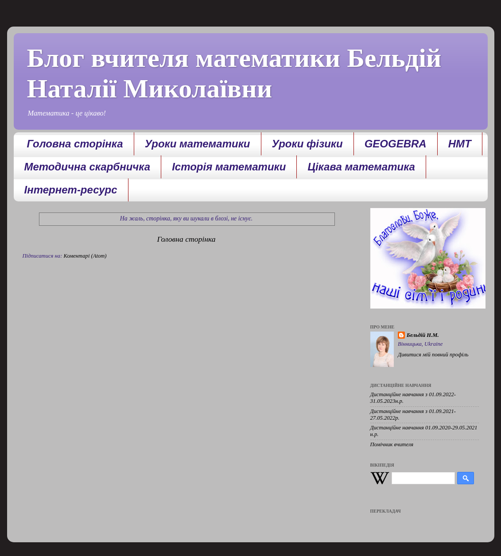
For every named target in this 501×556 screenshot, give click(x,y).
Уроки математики (197, 144)
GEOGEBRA (396, 144)
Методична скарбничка (87, 167)
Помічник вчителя (392, 444)
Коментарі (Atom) (85, 256)
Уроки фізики (307, 144)
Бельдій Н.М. (423, 335)
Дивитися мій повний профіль (433, 354)
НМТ (459, 144)
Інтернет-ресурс (70, 190)
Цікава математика (361, 167)
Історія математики (229, 167)
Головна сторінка (75, 144)
